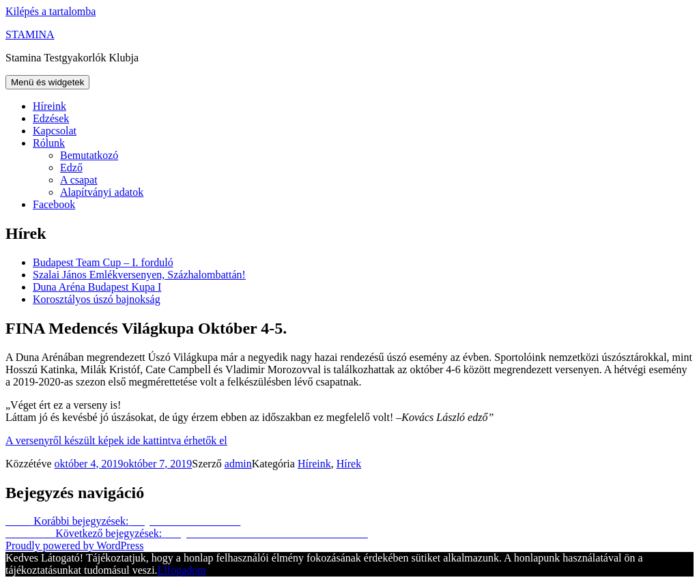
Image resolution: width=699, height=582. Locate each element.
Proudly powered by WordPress (74, 545)
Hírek (349, 463)
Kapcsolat (54, 130)
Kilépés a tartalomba (50, 11)
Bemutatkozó (89, 155)
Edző (71, 167)
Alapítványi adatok (101, 192)
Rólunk (49, 143)
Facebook (54, 204)
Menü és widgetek (47, 82)
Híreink (49, 106)
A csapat (79, 180)
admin (238, 463)
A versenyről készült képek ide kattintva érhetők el (116, 440)
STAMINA (30, 34)
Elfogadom (182, 570)
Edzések (51, 118)
